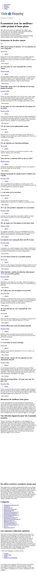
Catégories (6, 7)
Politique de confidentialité (10, 557)
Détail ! (6, 54)
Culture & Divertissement (10, 512)
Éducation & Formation (10, 513)
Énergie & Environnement (10, 515)
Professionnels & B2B (9, 523)
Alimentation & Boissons (10, 505)
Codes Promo (7, 4)
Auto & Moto (7, 508)
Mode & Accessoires (9, 522)
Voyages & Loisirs (8, 527)
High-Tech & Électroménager (11, 519)
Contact (6, 8)
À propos (6, 553)
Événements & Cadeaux (10, 517)
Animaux (6, 506)
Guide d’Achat (7, 555)
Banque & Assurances (9, 509)
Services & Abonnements (10, 524)
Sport (5, 526)
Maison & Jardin (8, 520)
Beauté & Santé (8, 510)
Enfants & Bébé (8, 516)
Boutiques (6, 6)
